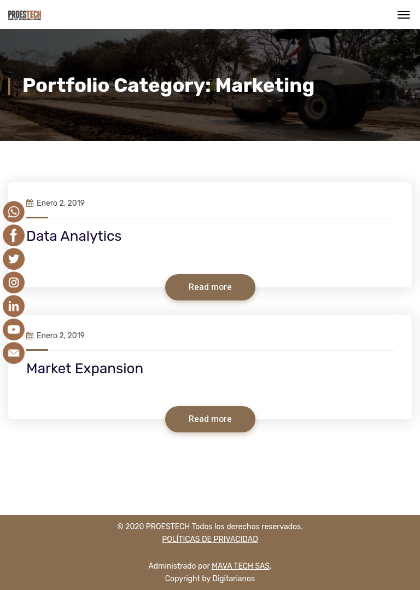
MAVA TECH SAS (241, 566)
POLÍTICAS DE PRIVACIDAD (210, 539)
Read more (210, 287)
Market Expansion (84, 368)
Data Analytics (74, 236)
